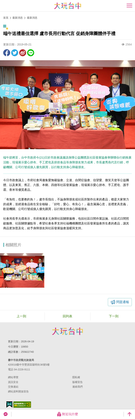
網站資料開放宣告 (18, 391)
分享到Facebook (6, 52)
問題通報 (122, 302)
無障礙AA (22, 404)
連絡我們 (77, 386)
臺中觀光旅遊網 (67, 5)
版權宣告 (77, 382)
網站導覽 (13, 377)
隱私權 (76, 377)
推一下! (14, 52)
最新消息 (32, 17)
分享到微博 (22, 52)
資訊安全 (13, 382)
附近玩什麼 (67, 414)
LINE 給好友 (30, 52)
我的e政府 (9, 404)
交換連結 (13, 386)
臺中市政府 (67, 331)
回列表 (67, 316)
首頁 (5, 17)
